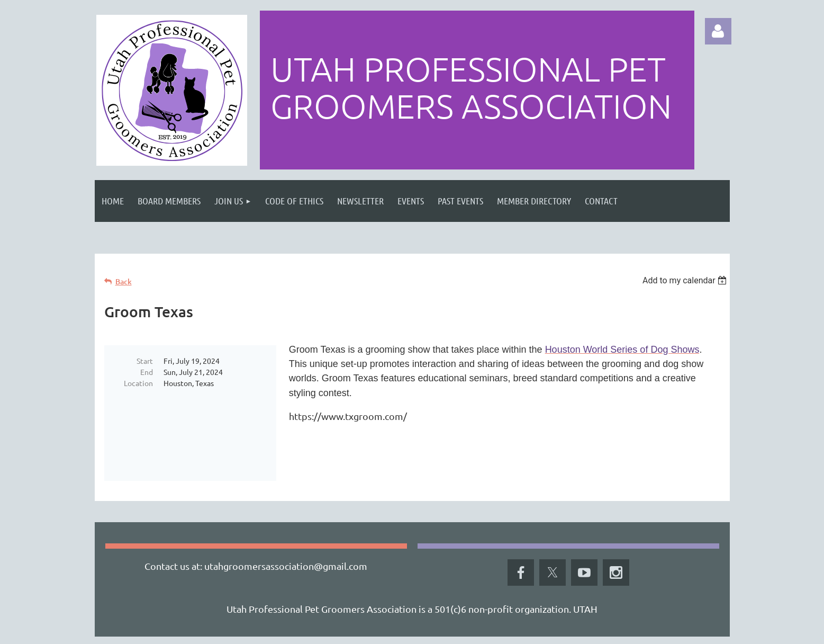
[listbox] (686, 280)
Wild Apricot (603, 631)
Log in (718, 31)
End (146, 372)
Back (123, 281)
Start (145, 360)
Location (138, 383)
